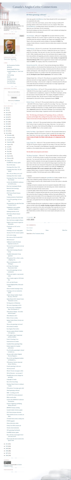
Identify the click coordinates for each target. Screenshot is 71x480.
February (9, 158)
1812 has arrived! (11, 368)
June (8, 149)
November (9, 137)
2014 (7, 128)
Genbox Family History (32, 89)
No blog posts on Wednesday (13, 303)
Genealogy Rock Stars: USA (13, 167)
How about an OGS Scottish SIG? (15, 237)
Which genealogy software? (37, 15)
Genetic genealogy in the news (14, 366)
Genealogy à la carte (12, 79)
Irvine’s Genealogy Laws (12, 339)
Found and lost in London (13, 341)
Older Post (64, 230)
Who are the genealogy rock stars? (15, 324)
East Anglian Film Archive (13, 329)
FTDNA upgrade (11, 421)
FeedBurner (17, 100)
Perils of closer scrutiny (12, 318)
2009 (7, 448)
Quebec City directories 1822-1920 (15, 217)
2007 (7, 453)
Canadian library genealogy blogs (14, 343)
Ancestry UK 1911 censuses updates (15, 232)
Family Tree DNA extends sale (14, 425)
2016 (7, 124)
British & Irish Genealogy (13, 188)
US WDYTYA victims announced (14, 395)
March (8, 156)
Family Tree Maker (31, 131)
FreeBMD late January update (14, 162)
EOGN (8, 77)
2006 (7, 455)
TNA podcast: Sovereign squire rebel (15, 388)
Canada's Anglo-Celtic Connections (35, 7)
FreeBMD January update (13, 432)
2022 (7, 110)
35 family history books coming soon (15, 418)
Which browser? (10, 239)
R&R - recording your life (13, 392)
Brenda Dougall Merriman (13, 69)
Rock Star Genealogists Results (14, 186)
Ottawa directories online (12, 423)
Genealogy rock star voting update (15, 230)
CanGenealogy (10, 75)
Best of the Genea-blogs (12, 381)
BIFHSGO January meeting (13, 407)
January (9, 160)
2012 (7, 133)
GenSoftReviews (40, 19)
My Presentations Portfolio (13, 65)
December (9, 135)
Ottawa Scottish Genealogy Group (15, 288)
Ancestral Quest (30, 35)
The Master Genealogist (32, 155)
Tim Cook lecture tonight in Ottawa (15, 220)
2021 (7, 112)
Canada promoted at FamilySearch (15, 197)
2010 (7, 446)
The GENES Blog (11, 83)
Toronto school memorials (13, 427)
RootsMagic (29, 122)
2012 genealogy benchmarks (13, 430)
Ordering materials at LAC (13, 211)
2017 (7, 121)
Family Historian (30, 48)
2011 (7, 444)
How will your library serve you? (14, 173)
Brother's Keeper (30, 102)
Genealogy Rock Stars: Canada (14, 175)
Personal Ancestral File (32, 65)
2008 (7, 450)
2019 (7, 117)
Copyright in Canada (11, 379)
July (8, 146)
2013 (7, 131)
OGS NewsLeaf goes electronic (14, 412)
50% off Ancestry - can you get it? (15, 373)
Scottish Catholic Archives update (14, 410)
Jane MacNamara (11, 81)
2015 (7, 126)
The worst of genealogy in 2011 (14, 305)
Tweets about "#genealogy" (10, 59)
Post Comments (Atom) (38, 233)
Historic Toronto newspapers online (15, 370)
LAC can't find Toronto (12, 282)
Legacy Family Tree (31, 142)
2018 (7, 119)
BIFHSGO (9, 67)
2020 (7, 114)
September (9, 142)
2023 (7, 108)
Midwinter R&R (10, 190)
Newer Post (29, 230)
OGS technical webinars (12, 326)
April (8, 153)
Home (47, 230)
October (9, 140)
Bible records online (11, 397)
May (8, 151)
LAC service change (11, 235)
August (9, 144)
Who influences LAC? (12, 315)
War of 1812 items (11, 164)
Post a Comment (30, 227)
